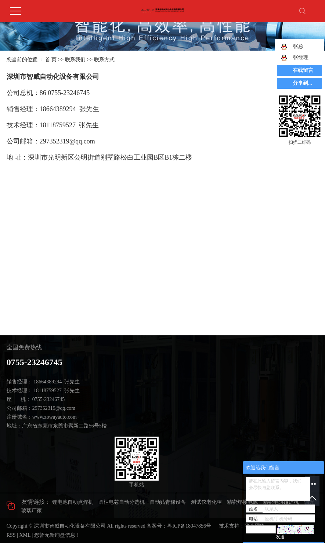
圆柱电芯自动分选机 (121, 502)
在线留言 (303, 70)
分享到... (302, 83)
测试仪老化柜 (206, 502)
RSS (11, 535)
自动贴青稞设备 (168, 502)
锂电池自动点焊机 (72, 502)
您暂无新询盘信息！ (57, 535)
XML (24, 535)
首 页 (51, 59)
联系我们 (75, 59)
